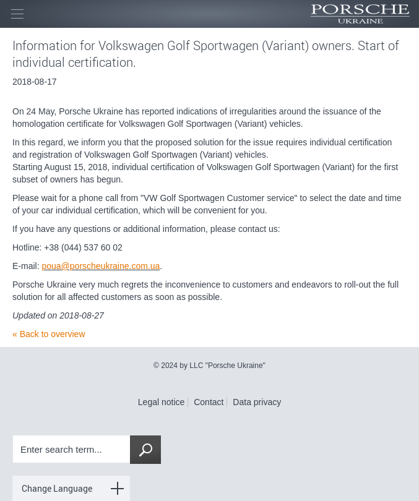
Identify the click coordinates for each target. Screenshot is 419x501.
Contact (208, 402)
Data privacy (257, 402)
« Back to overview (48, 334)
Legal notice (161, 402)
